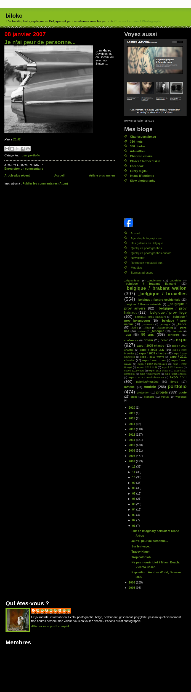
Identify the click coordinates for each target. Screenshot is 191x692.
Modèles (136, 267)
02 (134, 520)
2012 (132, 434)
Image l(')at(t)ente (142, 175)
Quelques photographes (146, 248)
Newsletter (138, 257)
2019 (132, 413)
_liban (147, 327)
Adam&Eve (137, 151)
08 (134, 488)
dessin (148, 340)
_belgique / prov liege (167, 312)
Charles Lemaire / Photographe (137, 21)
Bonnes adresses (142, 272)
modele (150, 387)
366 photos (137, 146)
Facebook (137, 166)
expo (181, 339)
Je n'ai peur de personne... (40, 42)
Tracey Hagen (140, 551)
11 (134, 472)
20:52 (17, 139)
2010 (132, 445)
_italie (134, 327)
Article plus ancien (102, 175)
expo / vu (178, 377)
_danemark (148, 324)
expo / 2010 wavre (152, 356)
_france (181, 324)
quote (183, 392)
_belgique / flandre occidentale (158, 299)
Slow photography (142, 180)
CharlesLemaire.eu (143, 136)
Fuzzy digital (138, 171)
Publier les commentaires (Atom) (45, 183)
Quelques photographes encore (151, 253)
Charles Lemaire (141, 156)
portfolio (34, 155)
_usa (23, 155)
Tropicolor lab (141, 557)
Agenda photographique (146, 238)
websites (181, 396)
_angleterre (154, 280)
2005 (132, 587)
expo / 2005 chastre (151, 345)
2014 (132, 423)
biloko (14, 15)
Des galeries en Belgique (147, 243)
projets (162, 392)
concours (173, 334)
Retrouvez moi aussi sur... (147, 262)
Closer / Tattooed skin (145, 161)
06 (134, 498)
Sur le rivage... (141, 546)
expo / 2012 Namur (172, 367)
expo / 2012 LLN (147, 367)
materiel (129, 387)
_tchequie (157, 331)
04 (134, 509)
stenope (149, 396)
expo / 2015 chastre (176, 374)
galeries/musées (147, 381)
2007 (132, 461)
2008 (132, 455)
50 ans (147, 334)
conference (131, 340)
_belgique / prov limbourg (150, 316)
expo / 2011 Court (154, 360)
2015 (132, 418)
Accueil (59, 175)
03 (134, 515)
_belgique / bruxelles (162, 293)
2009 (132, 450)
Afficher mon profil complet (50, 626)
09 (134, 482)
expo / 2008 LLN (152, 349)
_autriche (175, 280)
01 (134, 525)
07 (134, 493)
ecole (164, 340)
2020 (132, 407)
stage (134, 396)
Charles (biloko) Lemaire (54, 610)
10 (134, 477)
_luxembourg (164, 327)
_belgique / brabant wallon (155, 288)
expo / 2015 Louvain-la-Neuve (146, 377)
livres (174, 381)
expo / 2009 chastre (152, 353)
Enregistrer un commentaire (23, 168)
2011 (132, 439)
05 (134, 504)
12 (134, 466)
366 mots (136, 141)
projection (143, 392)
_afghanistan (132, 280)
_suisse (141, 331)
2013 (132, 429)
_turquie (177, 331)
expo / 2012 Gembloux (152, 363)
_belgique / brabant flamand (150, 283)
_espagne (165, 324)
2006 (132, 582)
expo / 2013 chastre (159, 370)
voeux (165, 396)
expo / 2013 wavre (150, 374)
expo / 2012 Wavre (134, 370)
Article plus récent (17, 175)
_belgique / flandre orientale (142, 304)
